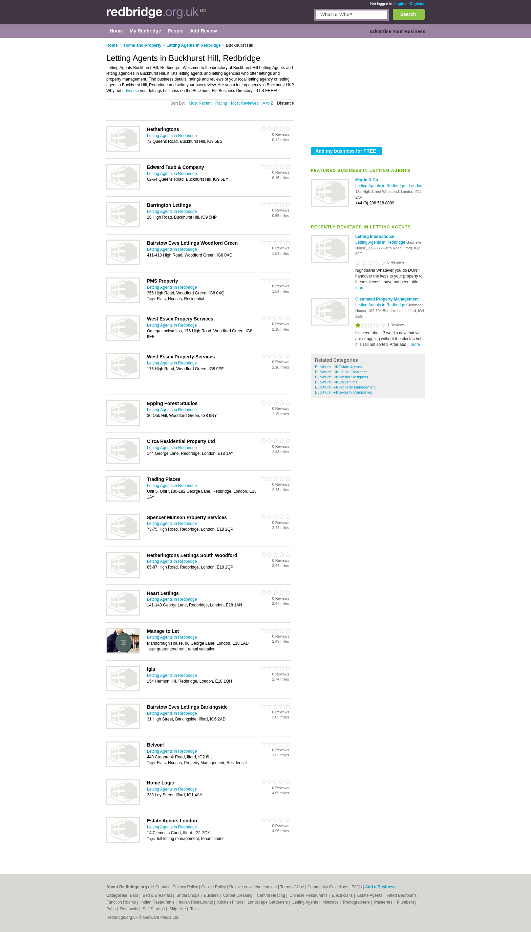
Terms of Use (292, 887)
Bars (134, 895)
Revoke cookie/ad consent (253, 887)
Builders (212, 895)
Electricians (343, 895)
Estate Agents (370, 895)
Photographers (357, 902)
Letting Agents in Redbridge (380, 185)
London (415, 185)
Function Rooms (121, 902)
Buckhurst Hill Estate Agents (338, 367)
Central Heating (271, 895)
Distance (285, 103)
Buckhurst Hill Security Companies (343, 392)
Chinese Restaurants (309, 895)
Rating (221, 103)
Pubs (111, 909)
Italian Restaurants (196, 902)
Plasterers (384, 902)
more (359, 288)
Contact (162, 887)
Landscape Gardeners (268, 902)
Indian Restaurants (158, 902)
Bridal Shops (188, 895)
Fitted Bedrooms (402, 895)
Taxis (194, 909)
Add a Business (380, 887)
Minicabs (331, 902)
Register (417, 4)
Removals (129, 909)
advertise (130, 90)
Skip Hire (178, 909)
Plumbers (406, 902)
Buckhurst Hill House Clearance (341, 372)
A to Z (267, 103)
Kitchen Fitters (231, 902)
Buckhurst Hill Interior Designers (341, 377)
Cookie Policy (213, 887)
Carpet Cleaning (238, 895)
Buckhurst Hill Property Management (345, 387)
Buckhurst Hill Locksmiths (336, 382)
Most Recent (200, 103)
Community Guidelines (327, 887)
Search (408, 14)
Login (399, 4)
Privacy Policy (185, 887)
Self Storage (154, 909)
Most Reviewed (245, 103)
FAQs (357, 887)
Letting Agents (305, 902)
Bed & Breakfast (158, 895)
